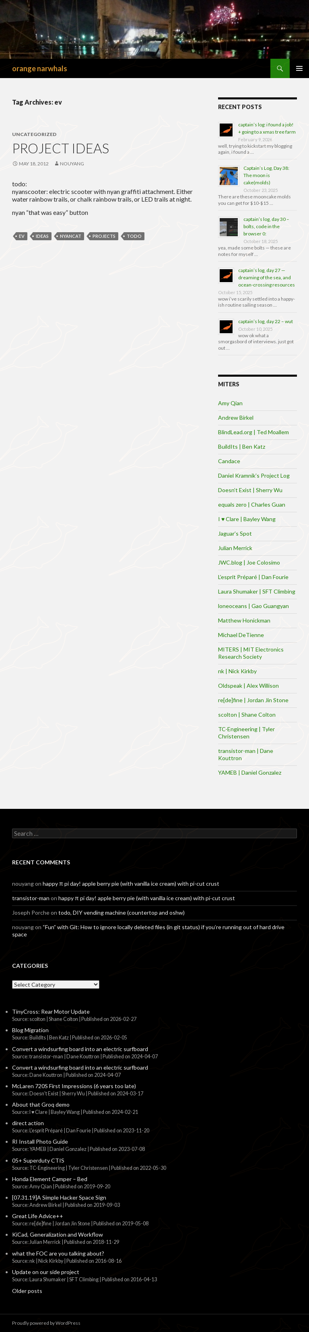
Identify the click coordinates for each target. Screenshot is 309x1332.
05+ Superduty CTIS (38, 1160)
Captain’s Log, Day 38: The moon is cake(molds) (266, 175)
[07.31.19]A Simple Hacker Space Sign (59, 1197)
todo (134, 236)
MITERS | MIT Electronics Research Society (251, 653)
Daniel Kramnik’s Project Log (254, 475)
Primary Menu (299, 68)
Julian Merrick (235, 547)
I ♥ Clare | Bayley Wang (247, 518)
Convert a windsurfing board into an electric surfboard (80, 1048)
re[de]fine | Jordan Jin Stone (253, 700)
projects (104, 236)
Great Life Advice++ (37, 1215)
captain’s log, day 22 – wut (265, 321)
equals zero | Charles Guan (251, 504)
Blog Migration (30, 1030)
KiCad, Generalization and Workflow (57, 1234)
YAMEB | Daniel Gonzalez (249, 772)
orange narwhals (39, 68)
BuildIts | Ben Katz (241, 446)
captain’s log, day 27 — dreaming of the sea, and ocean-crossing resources (266, 277)
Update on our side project (45, 1271)
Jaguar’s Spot (235, 533)
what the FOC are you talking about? (58, 1253)
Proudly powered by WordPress (46, 1323)
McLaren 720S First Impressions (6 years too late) (74, 1086)
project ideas (60, 148)
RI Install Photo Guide (40, 1141)
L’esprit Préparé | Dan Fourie (253, 576)
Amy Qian (230, 403)
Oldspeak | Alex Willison (248, 685)
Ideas (42, 236)
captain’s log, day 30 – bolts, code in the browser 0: (266, 226)
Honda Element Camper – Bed (49, 1178)
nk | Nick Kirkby (237, 671)
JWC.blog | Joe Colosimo (249, 562)
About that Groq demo (41, 1104)
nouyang (72, 164)
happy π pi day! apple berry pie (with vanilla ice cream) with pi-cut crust (131, 883)
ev (22, 236)
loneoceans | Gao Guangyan (253, 605)
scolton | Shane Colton (247, 714)
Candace (229, 461)
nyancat (70, 236)
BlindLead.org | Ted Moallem (253, 432)
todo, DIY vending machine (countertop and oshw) (121, 912)
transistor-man (30, 898)
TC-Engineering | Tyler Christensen (246, 733)
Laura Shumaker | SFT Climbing (256, 591)
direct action (28, 1123)
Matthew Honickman (244, 620)
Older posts (27, 1290)
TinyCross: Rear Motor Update (51, 1011)
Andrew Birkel (235, 417)
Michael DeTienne (241, 634)
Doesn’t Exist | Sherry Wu (250, 490)
